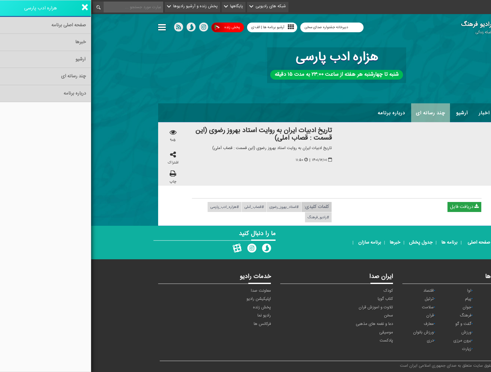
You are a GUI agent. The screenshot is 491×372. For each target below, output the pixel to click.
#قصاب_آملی (163, 207)
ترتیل (338, 299)
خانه (414, 113)
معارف (338, 324)
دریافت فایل (373, 207)
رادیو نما (173, 315)
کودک (297, 290)
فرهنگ (374, 315)
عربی (414, 340)
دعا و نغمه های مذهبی (283, 324)
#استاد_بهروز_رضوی (193, 207)
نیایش (412, 290)
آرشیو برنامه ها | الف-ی (181, 27)
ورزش (375, 332)
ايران (414, 299)
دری (339, 340)
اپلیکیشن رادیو (167, 299)
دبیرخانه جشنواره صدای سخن (235, 27)
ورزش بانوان (332, 332)
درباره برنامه (300, 113)
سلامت (337, 307)
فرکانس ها (171, 324)
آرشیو (371, 113)
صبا (415, 315)
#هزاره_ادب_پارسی (133, 207)
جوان (375, 307)
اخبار (393, 113)
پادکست (295, 340)
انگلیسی (411, 349)
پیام (377, 299)
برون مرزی (371, 340)
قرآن (339, 315)
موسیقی (295, 332)
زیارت (375, 349)
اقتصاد (337, 290)
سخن (297, 315)
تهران (413, 307)
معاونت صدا (170, 290)
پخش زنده (136, 27)
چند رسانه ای (339, 113)
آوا (378, 290)
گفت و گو (372, 324)
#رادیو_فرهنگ (227, 217)
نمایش (412, 332)
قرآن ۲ (412, 324)
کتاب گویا (294, 299)
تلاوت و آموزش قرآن (284, 307)
